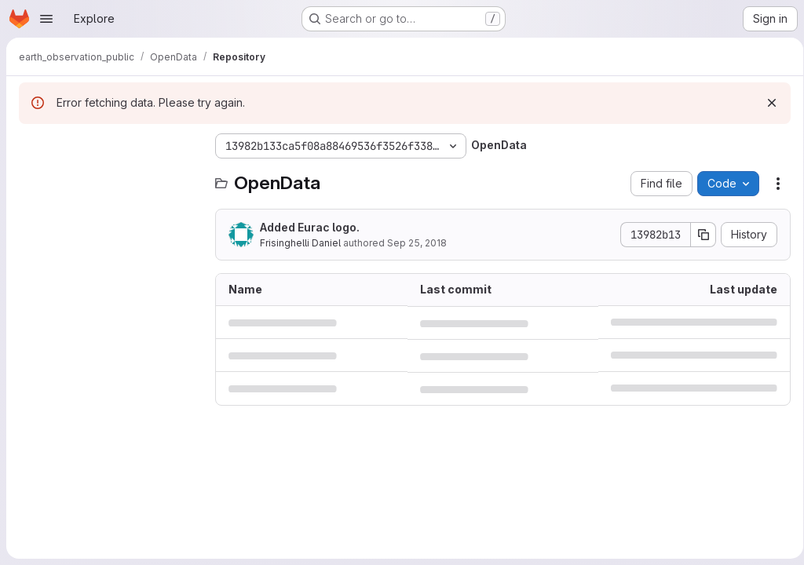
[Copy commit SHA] (698, 234)
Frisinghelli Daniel (300, 243)
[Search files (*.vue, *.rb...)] (109, 177)
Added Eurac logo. (310, 227)
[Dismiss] (766, 102)
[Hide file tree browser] (31, 146)
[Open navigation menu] (46, 18)
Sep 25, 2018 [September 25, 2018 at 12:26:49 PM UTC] (417, 243)
